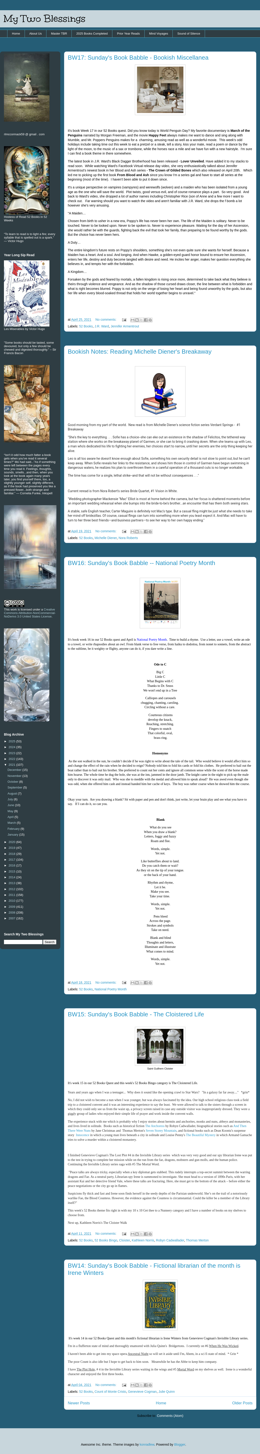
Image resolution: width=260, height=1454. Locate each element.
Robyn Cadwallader (170, 1240)
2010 (12, 900)
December (15, 770)
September (15, 787)
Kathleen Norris (143, 1240)
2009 (12, 906)
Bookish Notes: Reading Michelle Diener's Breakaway (139, 351)
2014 (12, 877)
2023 (12, 753)
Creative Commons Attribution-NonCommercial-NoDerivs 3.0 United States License (30, 613)
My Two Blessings (44, 18)
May (11, 811)
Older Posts (242, 1403)
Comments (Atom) (170, 1416)
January (13, 834)
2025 (12, 741)
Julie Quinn (167, 1391)
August (13, 793)
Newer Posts (79, 1403)
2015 (12, 871)
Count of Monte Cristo (110, 1391)
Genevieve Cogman (142, 1391)
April (11, 817)
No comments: (106, 319)
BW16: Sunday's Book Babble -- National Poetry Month (141, 562)
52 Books (86, 326)
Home (16, 33)
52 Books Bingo (105, 1240)
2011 (12, 895)
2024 (12, 747)
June (11, 805)
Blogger (179, 1444)
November (15, 776)
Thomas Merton (197, 1240)
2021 (12, 764)
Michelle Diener (105, 538)
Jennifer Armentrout (125, 326)
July (11, 799)
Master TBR (59, 33)
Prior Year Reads (128, 33)
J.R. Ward (101, 326)
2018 (12, 854)
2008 (12, 912)
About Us (35, 33)
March (12, 822)
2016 (12, 865)
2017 (12, 859)
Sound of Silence (188, 33)
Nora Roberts (128, 538)
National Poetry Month (110, 989)
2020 (12, 842)
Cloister (124, 1240)
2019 (12, 848)
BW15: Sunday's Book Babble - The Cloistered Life (136, 1014)
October (13, 781)
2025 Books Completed (92, 33)
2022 (12, 759)
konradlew (147, 1444)
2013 (12, 883)
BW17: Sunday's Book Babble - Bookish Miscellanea (138, 57)
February (14, 828)
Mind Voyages (158, 33)
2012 (12, 889)
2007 (12, 918)
